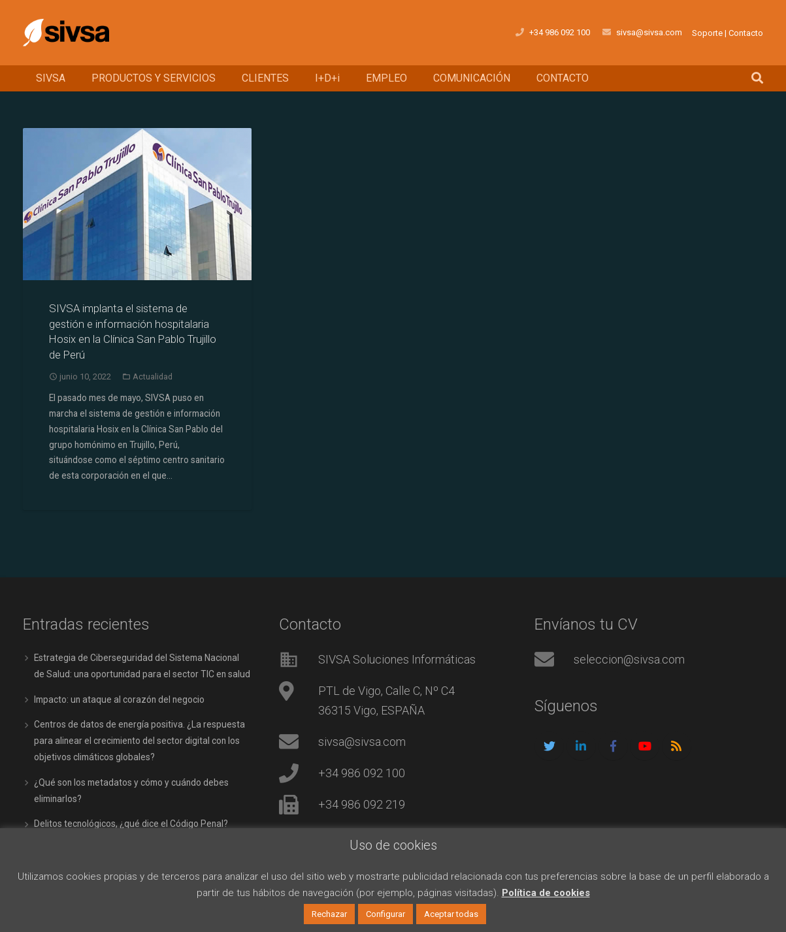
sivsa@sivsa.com (362, 739)
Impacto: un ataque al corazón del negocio (121, 711)
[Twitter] (549, 743)
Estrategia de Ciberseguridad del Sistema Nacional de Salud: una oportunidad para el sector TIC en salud (138, 671)
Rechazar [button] (329, 914)
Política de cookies (546, 893)
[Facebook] (613, 743)
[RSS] (676, 743)
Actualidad (152, 376)
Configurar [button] (385, 914)
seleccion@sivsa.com (629, 657)
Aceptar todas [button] (451, 914)
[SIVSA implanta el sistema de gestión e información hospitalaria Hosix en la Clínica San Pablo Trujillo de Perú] (137, 204)
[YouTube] (644, 743)
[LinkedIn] (581, 743)
